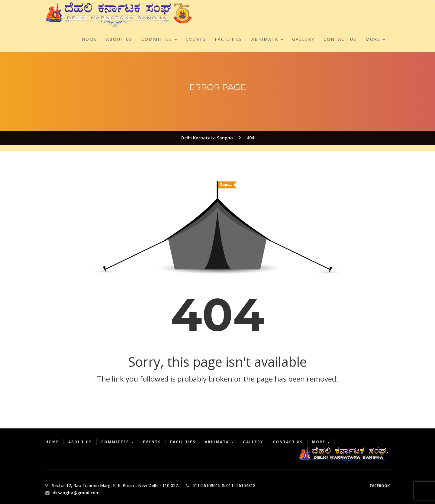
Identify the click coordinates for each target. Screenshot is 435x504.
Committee (159, 39)
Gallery (303, 39)
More (375, 39)
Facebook (380, 485)
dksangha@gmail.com (76, 493)
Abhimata (267, 39)
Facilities (228, 39)
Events (196, 39)
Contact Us (340, 39)
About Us (119, 39)
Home (89, 39)
